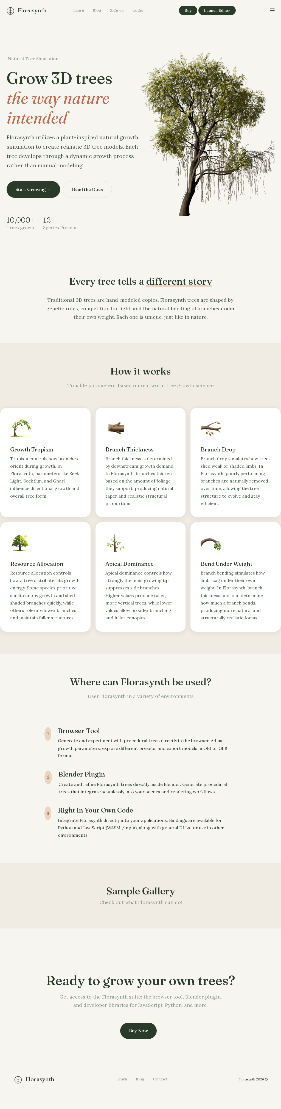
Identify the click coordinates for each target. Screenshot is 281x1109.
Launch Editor (217, 10)
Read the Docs (89, 189)
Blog (97, 10)
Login (138, 10)
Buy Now (138, 1042)
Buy (188, 10)
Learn (78, 10)
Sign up (117, 10)
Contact (160, 1090)
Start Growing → (33, 189)
